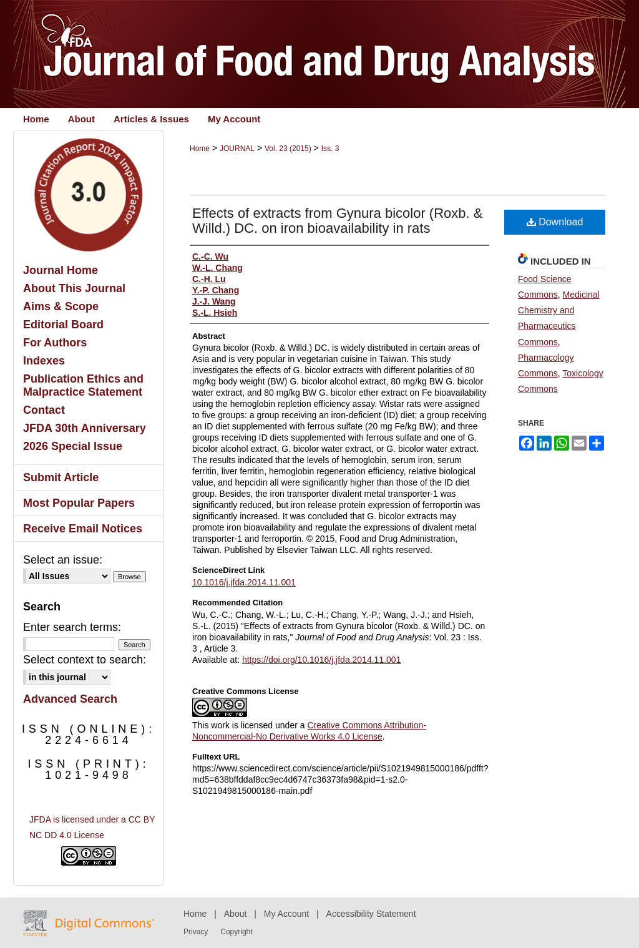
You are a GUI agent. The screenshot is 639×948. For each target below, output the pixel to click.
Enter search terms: (72, 627)
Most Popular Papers (79, 503)
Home (200, 148)
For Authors (55, 342)
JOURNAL (237, 148)
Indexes (44, 360)
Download (555, 222)
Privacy (195, 931)
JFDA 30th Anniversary (84, 428)
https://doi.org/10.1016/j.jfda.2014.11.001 (321, 660)
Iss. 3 (330, 148)
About (235, 914)
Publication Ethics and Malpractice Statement (83, 385)
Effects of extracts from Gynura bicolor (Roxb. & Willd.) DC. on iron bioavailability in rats (337, 220)
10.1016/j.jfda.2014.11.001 (244, 582)
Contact (44, 410)
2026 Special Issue (72, 446)
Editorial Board (63, 324)
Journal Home (60, 270)
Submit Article (61, 477)
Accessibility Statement (371, 914)
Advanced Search (70, 699)
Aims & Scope (61, 306)
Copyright (236, 931)
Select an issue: (62, 560)
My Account (286, 914)
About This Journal (74, 288)
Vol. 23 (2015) (288, 148)
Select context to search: (84, 659)
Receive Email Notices (82, 528)
